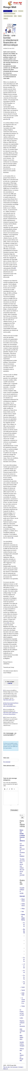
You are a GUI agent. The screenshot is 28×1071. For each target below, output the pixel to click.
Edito (15, 16)
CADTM (10, 683)
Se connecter (6, 762)
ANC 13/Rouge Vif (22, 1031)
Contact (21, 1067)
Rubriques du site (8, 11)
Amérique (24, 987)
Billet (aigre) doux (21, 1037)
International (23, 896)
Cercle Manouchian (8, 16)
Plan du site (6, 1067)
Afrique (23, 908)
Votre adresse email (8, 765)
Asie (23, 911)
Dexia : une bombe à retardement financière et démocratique (24, 835)
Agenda (15, 11)
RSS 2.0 (5, 1069)
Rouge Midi (9, 7)
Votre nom (6, 757)
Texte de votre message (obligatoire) (10, 779)
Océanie (24, 1006)
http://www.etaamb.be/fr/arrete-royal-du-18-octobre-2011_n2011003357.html (11, 704)
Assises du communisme (9, 13)
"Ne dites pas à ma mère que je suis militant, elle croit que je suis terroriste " (22, 867)
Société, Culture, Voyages (22, 1044)
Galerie (19, 16)
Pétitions (6, 18)
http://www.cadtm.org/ (8, 699)
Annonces (20, 11)
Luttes (21, 1018)
